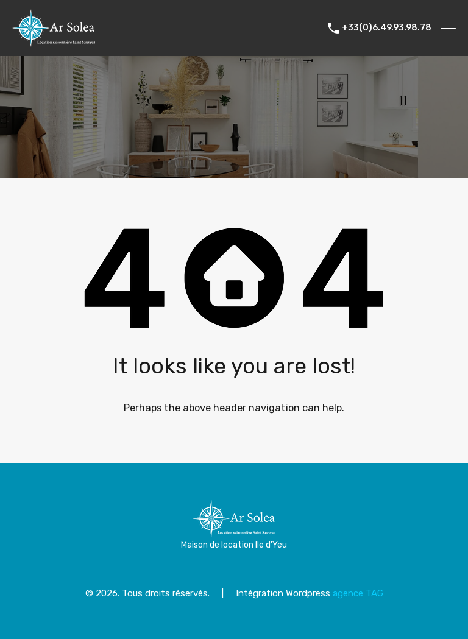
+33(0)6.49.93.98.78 (386, 28)
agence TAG (358, 593)
